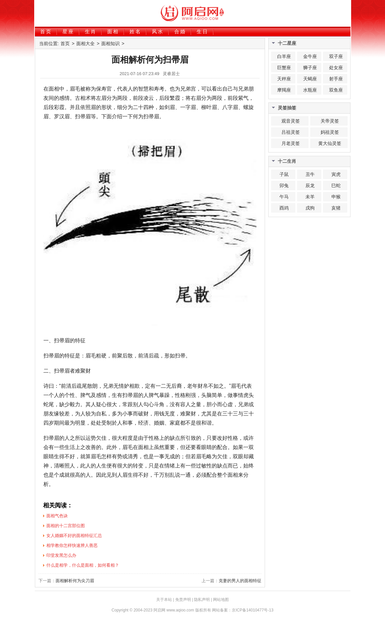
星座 (68, 31)
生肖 (91, 31)
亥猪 (336, 208)
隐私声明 (202, 599)
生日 (202, 31)
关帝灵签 (330, 121)
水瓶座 (310, 90)
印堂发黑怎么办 (61, 555)
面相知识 (110, 43)
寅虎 (336, 174)
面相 (113, 31)
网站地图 (221, 599)
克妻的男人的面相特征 (240, 580)
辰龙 (310, 185)
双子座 (336, 56)
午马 (284, 196)
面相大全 (85, 43)
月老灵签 (290, 143)
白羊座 (284, 56)
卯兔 (284, 185)
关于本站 (164, 599)
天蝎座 (310, 78)
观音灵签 (290, 121)
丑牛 (310, 174)
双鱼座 (336, 90)
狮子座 (310, 67)
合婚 (180, 31)
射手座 (336, 78)
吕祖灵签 (290, 132)
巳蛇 (336, 185)
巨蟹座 (284, 67)
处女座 (336, 67)
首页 (46, 31)
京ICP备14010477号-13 (253, 610)
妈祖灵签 (330, 132)
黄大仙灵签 (329, 143)
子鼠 (284, 174)
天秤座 (284, 78)
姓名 (135, 31)
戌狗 (310, 208)
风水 (158, 31)
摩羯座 (284, 90)
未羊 (310, 196)
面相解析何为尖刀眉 (75, 580)
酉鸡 (284, 208)
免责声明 (183, 599)
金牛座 (310, 56)
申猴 (336, 196)
